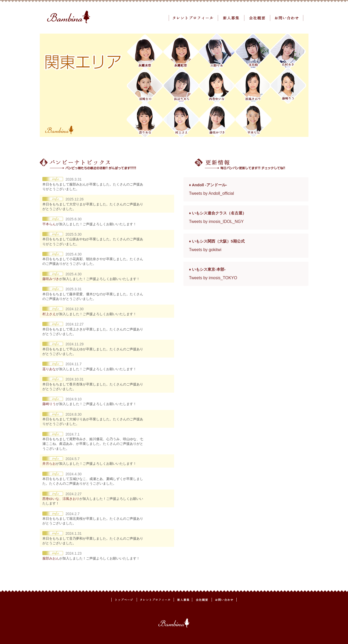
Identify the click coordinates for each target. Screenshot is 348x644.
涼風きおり (71, 499)
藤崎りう (49, 404)
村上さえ (49, 314)
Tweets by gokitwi (205, 249)
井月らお (49, 463)
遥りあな (49, 369)
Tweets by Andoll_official (211, 193)
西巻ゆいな (50, 499)
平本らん (49, 224)
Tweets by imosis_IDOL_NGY (216, 221)
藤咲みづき (50, 279)
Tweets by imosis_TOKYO (213, 278)
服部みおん (50, 558)
